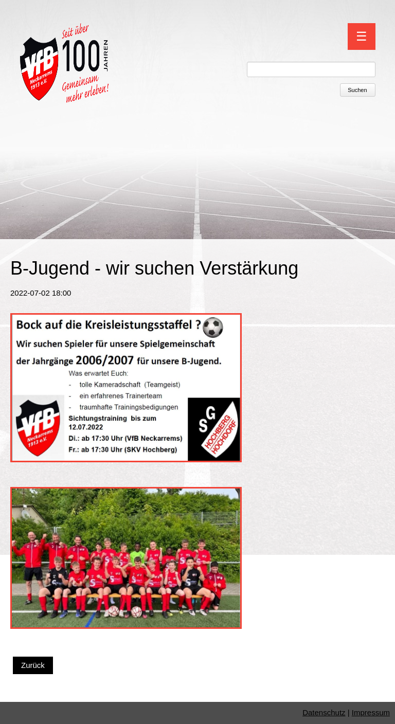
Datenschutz (323, 712)
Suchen (357, 90)
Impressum (371, 712)
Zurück (33, 665)
